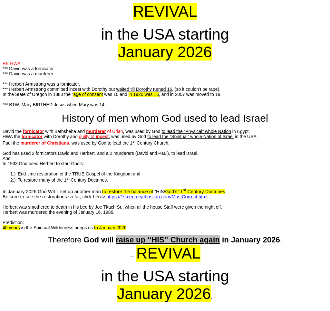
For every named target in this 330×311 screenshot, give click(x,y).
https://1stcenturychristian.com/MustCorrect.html (157, 196)
